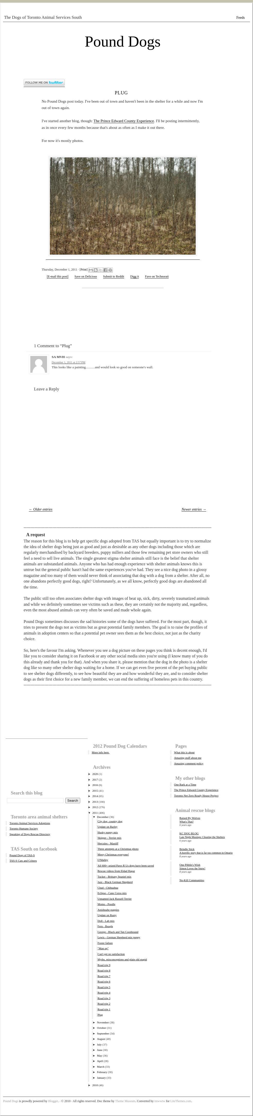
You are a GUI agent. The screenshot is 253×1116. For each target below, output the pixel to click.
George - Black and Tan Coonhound (117, 931)
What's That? (186, 821)
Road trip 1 (103, 1009)
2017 (95, 779)
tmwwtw (159, 1101)
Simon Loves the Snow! (192, 868)
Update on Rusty (106, 915)
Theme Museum (125, 1101)
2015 (95, 790)
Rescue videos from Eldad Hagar (116, 870)
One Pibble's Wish (189, 864)
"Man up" (103, 948)
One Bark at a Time (185, 784)
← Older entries (40, 509)
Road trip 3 (103, 998)
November (103, 1022)
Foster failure (105, 942)
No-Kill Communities (191, 880)
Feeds (240, 18)
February (102, 1072)
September (103, 1033)
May (99, 1055)
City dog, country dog (109, 821)
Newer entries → (194, 509)
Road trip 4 (103, 992)
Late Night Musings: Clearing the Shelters (202, 837)
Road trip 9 (103, 965)
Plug (121, 92)
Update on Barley (107, 826)
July (99, 1044)
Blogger (53, 1101)
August (101, 1038)
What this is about (184, 752)
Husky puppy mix (107, 832)
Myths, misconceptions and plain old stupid (122, 959)
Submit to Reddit (113, 276)
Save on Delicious (86, 276)
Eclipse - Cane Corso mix (112, 893)
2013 (95, 801)
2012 (95, 807)
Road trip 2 (103, 1003)
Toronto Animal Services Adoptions (30, 823)
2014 (95, 796)
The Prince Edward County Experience (124, 121)
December (103, 816)
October (101, 1027)
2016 (95, 785)
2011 (95, 812)
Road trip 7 (103, 976)
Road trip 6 (103, 981)
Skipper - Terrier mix (109, 837)
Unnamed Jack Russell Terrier (114, 898)
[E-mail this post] (57, 276)
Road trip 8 (103, 970)
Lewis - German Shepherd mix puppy (118, 937)
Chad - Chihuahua (107, 887)
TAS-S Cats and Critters (23, 860)
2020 (95, 773)
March (100, 1066)
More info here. (101, 752)
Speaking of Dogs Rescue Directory (30, 834)
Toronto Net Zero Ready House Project (196, 795)
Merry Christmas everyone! (113, 854)
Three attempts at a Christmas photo (117, 848)
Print (83, 269)
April (100, 1061)
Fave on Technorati (157, 276)
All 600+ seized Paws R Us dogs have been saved (125, 865)
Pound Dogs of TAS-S (22, 855)
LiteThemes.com (180, 1101)
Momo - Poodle (106, 904)
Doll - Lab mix (105, 920)
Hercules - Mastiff (107, 843)
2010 (95, 1085)
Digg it (134, 276)
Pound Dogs (122, 41)
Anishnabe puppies (108, 909)
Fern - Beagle (105, 926)
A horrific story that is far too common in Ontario (206, 852)
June (99, 1049)
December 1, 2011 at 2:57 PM (68, 362)
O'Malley (102, 859)
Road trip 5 (103, 987)
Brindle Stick (186, 849)
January (101, 1077)
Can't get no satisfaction (111, 954)
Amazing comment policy (188, 763)
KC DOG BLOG (189, 833)
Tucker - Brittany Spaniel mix (114, 876)
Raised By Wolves (189, 817)
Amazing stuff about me (187, 757)
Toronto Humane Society (24, 828)
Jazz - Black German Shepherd (114, 881)
